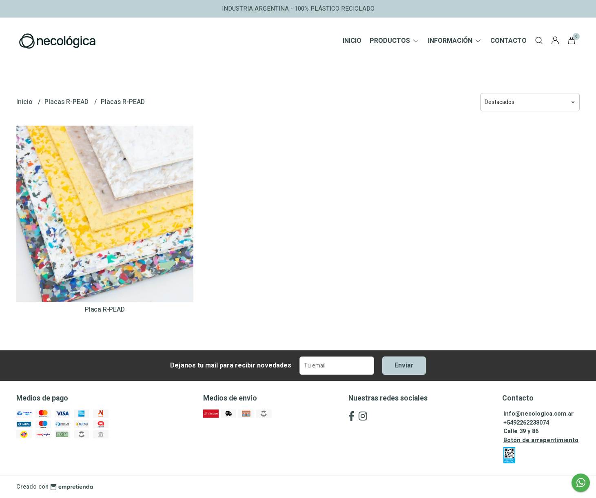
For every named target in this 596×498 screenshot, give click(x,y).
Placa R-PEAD (104, 309)
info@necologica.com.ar (538, 413)
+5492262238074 (526, 422)
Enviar (404, 365)
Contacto (508, 41)
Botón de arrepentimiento (540, 440)
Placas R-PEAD (67, 102)
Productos (395, 41)
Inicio (352, 41)
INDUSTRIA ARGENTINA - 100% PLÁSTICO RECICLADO (298, 8)
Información (455, 41)
